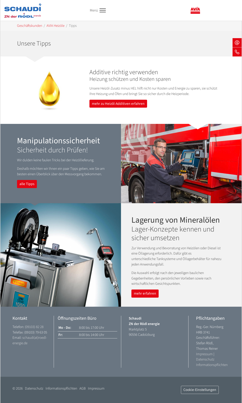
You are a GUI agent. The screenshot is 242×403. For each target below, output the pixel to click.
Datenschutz (205, 359)
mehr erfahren (145, 293)
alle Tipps (26, 184)
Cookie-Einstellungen (199, 389)
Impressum (204, 354)
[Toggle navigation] (103, 10)
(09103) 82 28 (34, 327)
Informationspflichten (212, 364)
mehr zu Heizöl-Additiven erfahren (118, 103)
